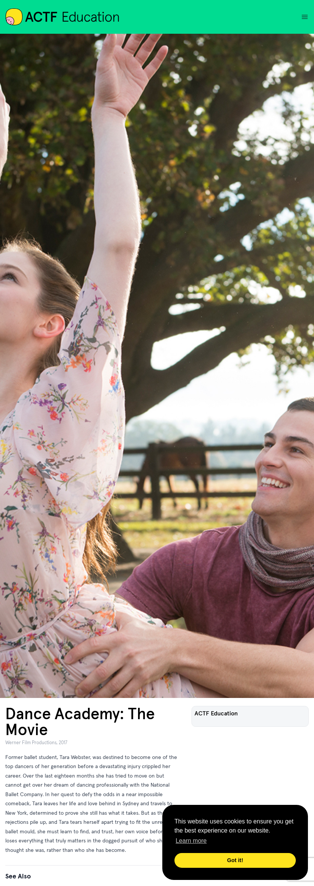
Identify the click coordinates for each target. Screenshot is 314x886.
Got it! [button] (235, 860)
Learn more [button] (191, 840)
